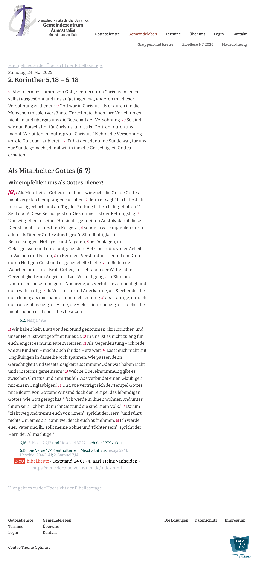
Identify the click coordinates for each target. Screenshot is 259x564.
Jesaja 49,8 (36, 320)
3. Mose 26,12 (39, 443)
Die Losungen (176, 520)
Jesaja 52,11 (117, 450)
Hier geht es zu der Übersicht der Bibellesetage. (55, 65)
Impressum (235, 520)
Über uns (197, 34)
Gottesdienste (107, 34)
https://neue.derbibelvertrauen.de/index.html (77, 468)
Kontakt (239, 34)
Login (219, 34)
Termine (173, 34)
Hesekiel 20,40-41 (36, 455)
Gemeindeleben (142, 34)
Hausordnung (234, 44)
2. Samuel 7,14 (66, 455)
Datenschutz (206, 520)
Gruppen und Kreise (155, 44)
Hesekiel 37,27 (72, 443)
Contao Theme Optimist (29, 547)
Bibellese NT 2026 (197, 44)
